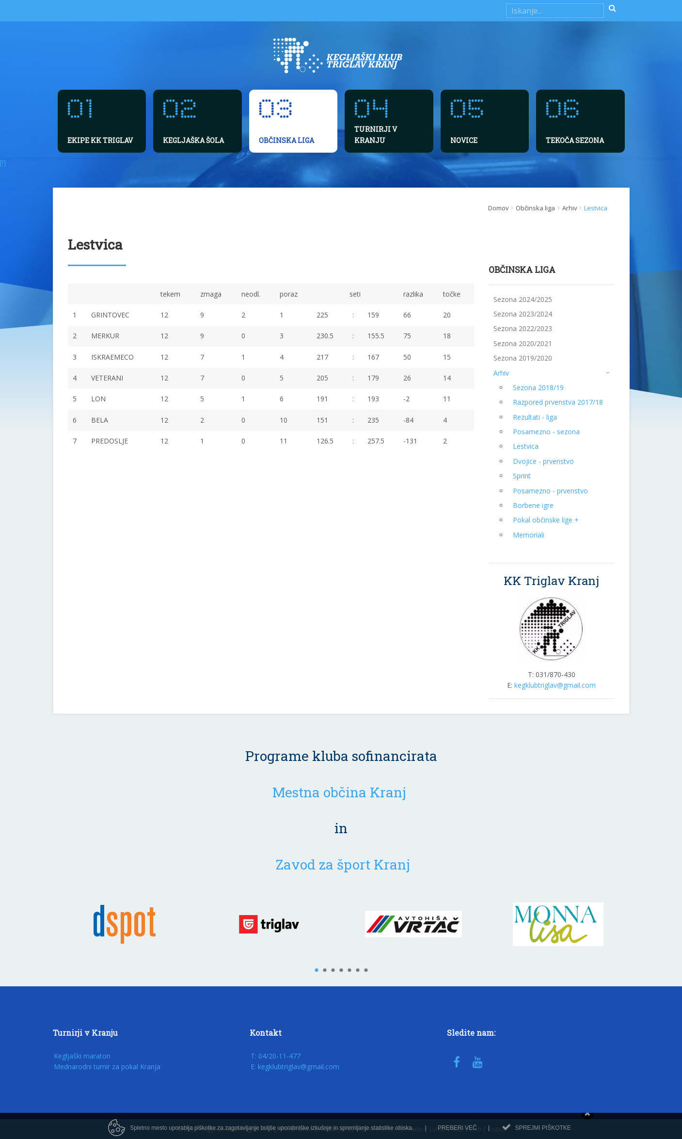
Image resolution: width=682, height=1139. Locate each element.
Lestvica (526, 446)
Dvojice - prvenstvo (543, 461)
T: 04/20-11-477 (276, 1055)
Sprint (522, 475)
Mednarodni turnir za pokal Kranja (107, 1066)
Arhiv (551, 373)
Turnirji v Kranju (375, 134)
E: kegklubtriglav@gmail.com (295, 1066)
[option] (124, 924)
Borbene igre (533, 505)
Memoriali (528, 534)
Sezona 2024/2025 (522, 299)
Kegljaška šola (193, 140)
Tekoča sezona (575, 140)
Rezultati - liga (535, 417)
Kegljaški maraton (82, 1055)
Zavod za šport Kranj (343, 864)
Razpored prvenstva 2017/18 (558, 402)
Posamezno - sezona (546, 431)
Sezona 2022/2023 (522, 328)
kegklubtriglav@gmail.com (555, 685)
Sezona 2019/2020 (522, 358)
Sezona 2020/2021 (522, 343)
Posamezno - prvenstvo (550, 490)
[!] (3, 162)
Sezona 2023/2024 (522, 313)
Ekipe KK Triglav (100, 140)
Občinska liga (286, 140)
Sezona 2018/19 (538, 387)
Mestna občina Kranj (339, 792)
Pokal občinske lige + (546, 519)
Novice (463, 140)
